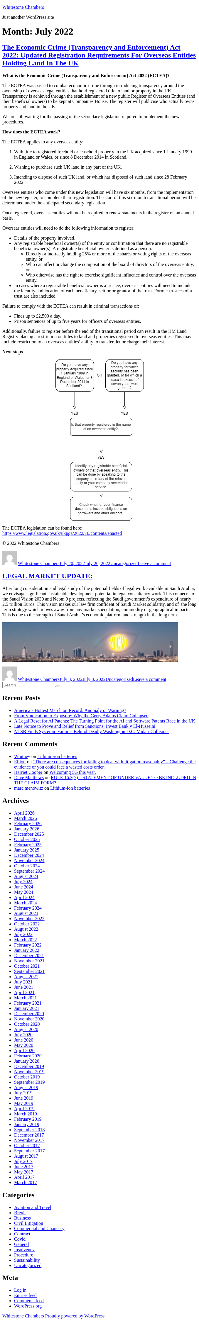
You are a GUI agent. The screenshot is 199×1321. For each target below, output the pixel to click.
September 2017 (29, 1150)
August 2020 (26, 1029)
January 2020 (26, 1061)
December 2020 (29, 1013)
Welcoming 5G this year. (72, 772)
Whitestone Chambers (23, 7)
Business (22, 1217)
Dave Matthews (29, 777)
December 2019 (29, 1066)
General (21, 1244)
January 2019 (26, 1124)
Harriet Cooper (28, 772)
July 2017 (23, 1161)
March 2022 (25, 939)
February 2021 (28, 1002)
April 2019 (24, 1108)
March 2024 (25, 902)
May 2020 (23, 1045)
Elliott (20, 761)
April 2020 (24, 1050)
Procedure (23, 1254)
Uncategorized (124, 563)
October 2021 (27, 966)
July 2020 (23, 1034)
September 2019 (29, 1082)
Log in (20, 1290)
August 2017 (26, 1156)
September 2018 (29, 1129)
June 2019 (23, 1098)
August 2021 (26, 976)
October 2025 (27, 839)
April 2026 (24, 812)
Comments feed (29, 1300)
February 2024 (28, 907)
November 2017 (29, 1140)
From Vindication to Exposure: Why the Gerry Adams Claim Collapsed (81, 715)
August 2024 (26, 876)
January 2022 (26, 950)
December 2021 (29, 955)
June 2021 (23, 987)
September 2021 (29, 971)
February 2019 (28, 1119)
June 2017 (23, 1166)
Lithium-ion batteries (57, 756)
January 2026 (26, 828)
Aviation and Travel (32, 1207)
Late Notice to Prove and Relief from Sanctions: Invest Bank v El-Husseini (84, 726)
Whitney (22, 756)
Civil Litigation (28, 1223)
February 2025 (28, 844)
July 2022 (23, 934)
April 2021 (24, 992)
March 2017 (25, 1182)
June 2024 (23, 886)
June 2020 (23, 1039)
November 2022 (29, 918)
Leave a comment (154, 563)
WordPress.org (28, 1305)
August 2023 (26, 913)
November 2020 (29, 1018)
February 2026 (28, 823)
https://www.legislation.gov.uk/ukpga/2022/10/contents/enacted (62, 533)
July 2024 (23, 881)
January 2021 (26, 1008)
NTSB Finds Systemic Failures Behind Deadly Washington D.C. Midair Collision (91, 731)
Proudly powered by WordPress (74, 1315)
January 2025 (26, 849)
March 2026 (25, 818)
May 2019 (23, 1103)
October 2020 (27, 1024)
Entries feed (25, 1295)
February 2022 (28, 944)
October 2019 (27, 1076)
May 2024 (23, 892)
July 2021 (23, 981)
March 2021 (25, 997)
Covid (20, 1239)
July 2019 (23, 1092)
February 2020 (28, 1055)
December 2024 (29, 855)
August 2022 (26, 929)
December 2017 (29, 1134)
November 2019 (29, 1071)
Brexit (20, 1212)
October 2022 (27, 923)
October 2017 (27, 1145)
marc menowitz (28, 788)
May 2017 (23, 1171)
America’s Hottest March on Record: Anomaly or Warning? (70, 710)
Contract (22, 1233)
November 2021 (29, 960)
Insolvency (24, 1249)
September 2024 (29, 871)
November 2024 (29, 860)
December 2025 (29, 834)
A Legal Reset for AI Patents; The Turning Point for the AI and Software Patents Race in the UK (104, 720)
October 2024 (27, 865)
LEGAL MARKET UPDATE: (47, 576)
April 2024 (24, 897)
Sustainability (27, 1260)
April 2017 (24, 1177)
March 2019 (25, 1113)
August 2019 (26, 1087)
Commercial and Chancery (39, 1228)
